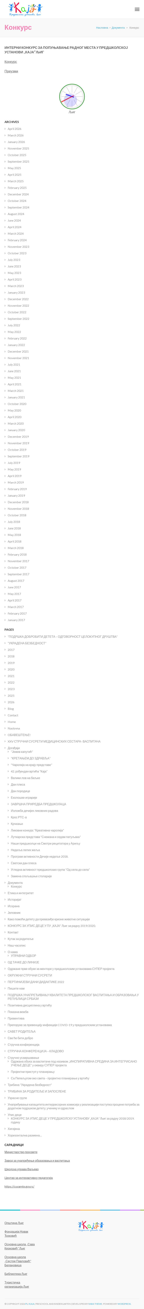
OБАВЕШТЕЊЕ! (19, 735)
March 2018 (16, 548)
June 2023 (14, 266)
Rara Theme (95, 1303)
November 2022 (18, 305)
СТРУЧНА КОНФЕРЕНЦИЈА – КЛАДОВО (36, 1051)
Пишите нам (16, 988)
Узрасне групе (17, 1098)
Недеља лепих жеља (25, 850)
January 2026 (16, 142)
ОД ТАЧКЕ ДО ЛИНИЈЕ (23, 962)
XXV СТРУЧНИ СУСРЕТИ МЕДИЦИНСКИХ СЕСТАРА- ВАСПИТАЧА (54, 741)
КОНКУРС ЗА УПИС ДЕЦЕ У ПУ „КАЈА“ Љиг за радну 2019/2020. (52, 925)
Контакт (13, 932)
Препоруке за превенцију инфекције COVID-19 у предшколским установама (60, 1025)
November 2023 (18, 246)
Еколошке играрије (24, 797)
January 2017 (16, 620)
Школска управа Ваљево (21, 1169)
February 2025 (17, 187)
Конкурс (10, 62)
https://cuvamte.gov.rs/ (19, 1186)
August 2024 (16, 214)
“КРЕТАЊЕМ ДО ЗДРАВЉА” (30, 758)
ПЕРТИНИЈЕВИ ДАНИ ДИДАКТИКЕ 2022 (36, 982)
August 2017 (16, 580)
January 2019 (16, 495)
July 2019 (14, 462)
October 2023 (17, 253)
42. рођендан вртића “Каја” (29, 771)
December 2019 (18, 436)
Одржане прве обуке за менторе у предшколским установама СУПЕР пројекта (61, 968)
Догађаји (14, 748)
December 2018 (18, 502)
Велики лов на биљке (25, 778)
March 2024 (16, 233)
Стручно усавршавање (23, 1057)
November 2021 (18, 358)
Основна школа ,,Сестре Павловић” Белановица (17, 1261)
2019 (11, 663)
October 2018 (17, 515)
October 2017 (17, 567)
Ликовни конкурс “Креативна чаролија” (37, 830)
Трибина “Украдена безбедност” (30, 1084)
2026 (11, 702)
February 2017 (17, 613)
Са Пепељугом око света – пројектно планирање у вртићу (50, 1078)
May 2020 (14, 410)
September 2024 (18, 207)
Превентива (16, 1018)
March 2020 (16, 423)
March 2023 (16, 286)
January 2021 (16, 397)
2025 (11, 695)
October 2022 (17, 312)
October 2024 (17, 200)
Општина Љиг (14, 1223)
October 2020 (17, 404)
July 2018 (14, 521)
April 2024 (14, 227)
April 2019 (14, 476)
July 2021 (14, 364)
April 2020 (14, 417)
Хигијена (14, 1128)
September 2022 (18, 318)
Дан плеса (18, 784)
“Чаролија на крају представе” (31, 764)
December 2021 (18, 351)
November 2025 (18, 148)
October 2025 (17, 155)
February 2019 (17, 489)
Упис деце (15, 1114)
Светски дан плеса (23, 863)
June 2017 (14, 587)
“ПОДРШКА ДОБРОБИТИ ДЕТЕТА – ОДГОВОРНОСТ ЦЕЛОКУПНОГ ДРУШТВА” (63, 636)
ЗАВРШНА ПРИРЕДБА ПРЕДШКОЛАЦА (38, 804)
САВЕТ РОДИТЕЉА (22, 1031)
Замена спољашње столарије (31, 876)
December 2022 (18, 299)
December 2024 (18, 194)
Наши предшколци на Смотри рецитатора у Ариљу (45, 843)
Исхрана (14, 906)
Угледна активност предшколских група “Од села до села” (50, 869)
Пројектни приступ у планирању (33, 1071)
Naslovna (14, 728)
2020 (11, 669)
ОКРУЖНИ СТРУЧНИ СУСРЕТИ (30, 975)
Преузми (11, 71)
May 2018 (14, 535)
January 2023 (16, 292)
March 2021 (16, 390)
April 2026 (14, 128)
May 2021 (14, 377)
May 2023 (14, 273)
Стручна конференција (23, 1044)
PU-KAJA (29, 1303)
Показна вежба (18, 1012)
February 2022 (17, 338)
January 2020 (16, 430)
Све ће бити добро (20, 1038)
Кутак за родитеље (21, 939)
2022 (11, 682)
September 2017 (18, 574)
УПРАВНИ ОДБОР (23, 955)
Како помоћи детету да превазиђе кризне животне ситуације (49, 919)
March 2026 (16, 135)
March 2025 (16, 181)
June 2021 (14, 371)
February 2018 (17, 554)
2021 (11, 676)
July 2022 (14, 325)
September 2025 (18, 161)
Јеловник (14, 912)
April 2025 (14, 174)
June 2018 (14, 528)
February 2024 (17, 240)
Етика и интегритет (21, 893)
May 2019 (14, 469)
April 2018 (14, 541)
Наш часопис (17, 945)
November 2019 (18, 443)
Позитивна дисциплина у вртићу (30, 1005)
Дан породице (20, 791)
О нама (13, 952)
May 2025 (14, 168)
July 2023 (14, 259)
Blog (11, 708)
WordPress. (124, 1303)
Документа (15, 882)
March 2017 (16, 607)
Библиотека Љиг (15, 1274)
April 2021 (14, 384)
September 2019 (18, 456)
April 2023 (14, 279)
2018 (11, 656)
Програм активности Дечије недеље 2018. (39, 856)
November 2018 (18, 508)
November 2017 (18, 561)
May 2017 (14, 593)
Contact (13, 715)
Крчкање (17, 823)
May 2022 (14, 331)
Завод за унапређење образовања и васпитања (37, 1160)
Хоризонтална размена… (25, 1135)
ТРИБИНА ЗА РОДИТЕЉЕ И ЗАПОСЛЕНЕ (37, 1091)
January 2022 (16, 345)
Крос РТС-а (19, 817)
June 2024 (14, 220)
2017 (11, 649)
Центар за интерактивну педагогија (28, 1178)
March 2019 (16, 482)
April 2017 (14, 600)
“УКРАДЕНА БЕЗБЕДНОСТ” (27, 643)
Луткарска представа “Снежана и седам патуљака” (46, 837)
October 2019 (17, 449)
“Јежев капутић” (22, 751)
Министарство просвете (21, 1152)
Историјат (14, 899)
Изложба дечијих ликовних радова (34, 810)
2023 (11, 689)
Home (12, 721)
